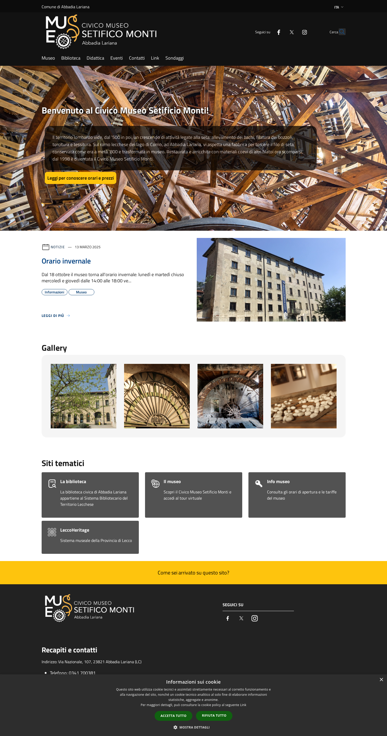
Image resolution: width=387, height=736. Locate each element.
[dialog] (193, 705)
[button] (193, 727)
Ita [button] (339, 7)
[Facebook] (267, 31)
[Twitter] (280, 31)
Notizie (58, 247)
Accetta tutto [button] (173, 716)
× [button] (381, 680)
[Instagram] (293, 31)
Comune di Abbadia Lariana (65, 7)
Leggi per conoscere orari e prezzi (80, 177)
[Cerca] (339, 32)
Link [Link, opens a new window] (243, 705)
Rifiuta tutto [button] (214, 715)
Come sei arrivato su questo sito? (193, 573)
